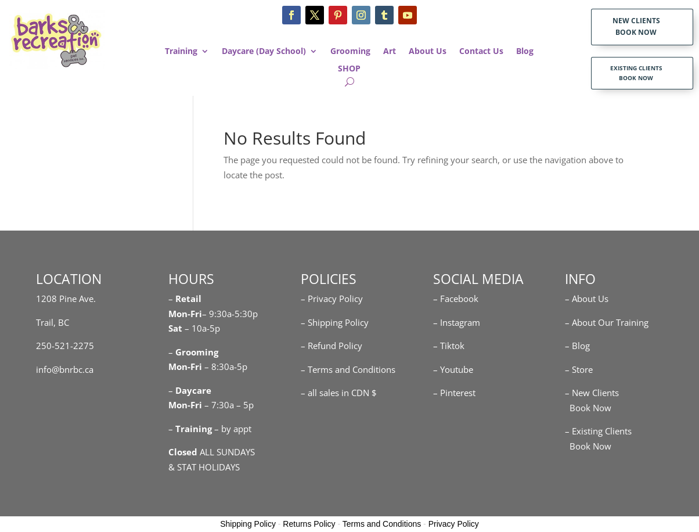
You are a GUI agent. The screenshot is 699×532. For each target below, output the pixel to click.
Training (181, 51)
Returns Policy (309, 524)
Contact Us (481, 51)
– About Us (586, 298)
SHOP (349, 69)
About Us (427, 51)
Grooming (350, 51)
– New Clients (592, 392)
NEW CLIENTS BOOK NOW (636, 26)
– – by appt (209, 428)
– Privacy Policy (332, 298)
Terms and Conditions (382, 524)
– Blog (577, 345)
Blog (525, 51)
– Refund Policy (331, 345)
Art (389, 51)
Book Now (588, 408)
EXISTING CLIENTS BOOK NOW (636, 73)
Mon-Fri (185, 366)
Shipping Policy (248, 524)
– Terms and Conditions (348, 369)
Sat (175, 328)
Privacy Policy (453, 524)
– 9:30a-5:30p (230, 313)
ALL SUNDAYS (211, 452)
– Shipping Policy (335, 322)
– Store (579, 369)
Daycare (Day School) (264, 51)
